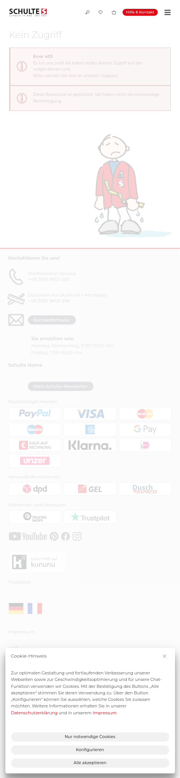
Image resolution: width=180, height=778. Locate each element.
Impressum (104, 712)
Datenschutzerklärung (34, 712)
